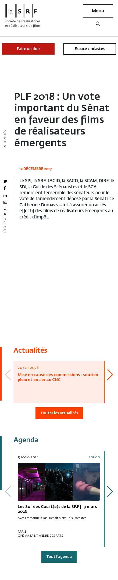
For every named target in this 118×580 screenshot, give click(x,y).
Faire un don (28, 49)
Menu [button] (98, 11)
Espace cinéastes (90, 49)
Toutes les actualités (59, 413)
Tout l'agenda (59, 557)
